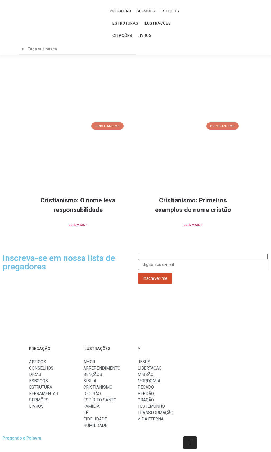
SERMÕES (146, 11)
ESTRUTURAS (125, 23)
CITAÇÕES (122, 35)
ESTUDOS (170, 11)
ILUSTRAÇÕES (157, 23)
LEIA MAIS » (78, 225)
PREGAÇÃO (120, 11)
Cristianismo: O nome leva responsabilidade (77, 205)
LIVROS (145, 35)
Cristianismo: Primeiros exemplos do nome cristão (193, 205)
